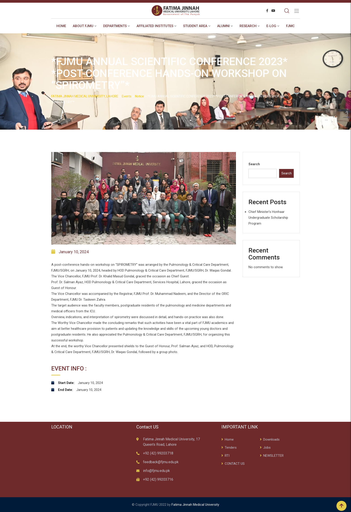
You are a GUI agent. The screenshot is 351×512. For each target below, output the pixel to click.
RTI (227, 456)
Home (61, 26)
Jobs (267, 448)
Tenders (231, 448)
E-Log (271, 26)
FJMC (290, 26)
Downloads (271, 439)
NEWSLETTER (273, 456)
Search (254, 164)
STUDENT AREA (195, 26)
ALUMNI (223, 26)
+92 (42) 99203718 (158, 453)
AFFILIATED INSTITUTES (155, 26)
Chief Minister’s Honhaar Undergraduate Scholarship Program (268, 217)
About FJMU (83, 26)
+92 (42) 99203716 (158, 479)
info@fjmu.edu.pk (156, 471)
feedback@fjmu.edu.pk (161, 462)
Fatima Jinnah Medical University (195, 505)
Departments (115, 26)
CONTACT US (235, 464)
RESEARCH (248, 26)
